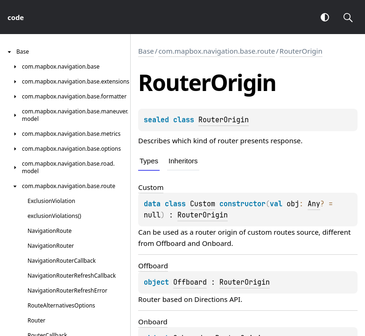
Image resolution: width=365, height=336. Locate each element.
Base (146, 51)
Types (149, 161)
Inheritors (183, 161)
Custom (202, 204)
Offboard (171, 243)
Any (314, 204)
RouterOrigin (301, 51)
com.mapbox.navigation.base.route (216, 51)
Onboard (217, 243)
